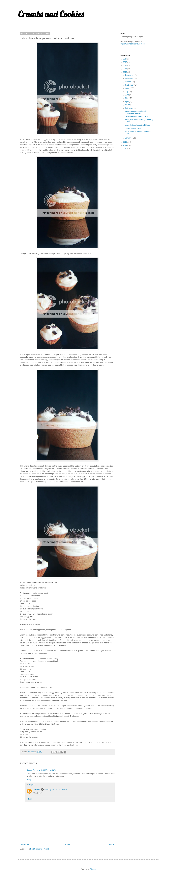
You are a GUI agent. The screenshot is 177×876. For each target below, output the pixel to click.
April (127, 102)
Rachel (29, 770)
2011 (125, 145)
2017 (125, 59)
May (127, 98)
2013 (125, 72)
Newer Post (25, 845)
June (127, 95)
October (128, 82)
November (129, 78)
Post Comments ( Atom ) (39, 849)
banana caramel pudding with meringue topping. (136, 112)
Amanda (37, 790)
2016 (125, 62)
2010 (125, 149)
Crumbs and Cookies (51, 14)
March (127, 105)
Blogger (93, 869)
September (129, 85)
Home (67, 845)
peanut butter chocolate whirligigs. (137, 125)
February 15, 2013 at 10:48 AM (44, 770)
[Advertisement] (142, 172)
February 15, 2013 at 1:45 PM (55, 790)
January (128, 138)
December (129, 75)
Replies (32, 785)
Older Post (110, 845)
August (128, 88)
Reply (29, 780)
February (128, 108)
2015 (125, 66)
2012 (125, 142)
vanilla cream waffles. (133, 128)
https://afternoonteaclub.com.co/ (133, 44)
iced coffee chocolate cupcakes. (137, 116)
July (127, 92)
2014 (125, 69)
